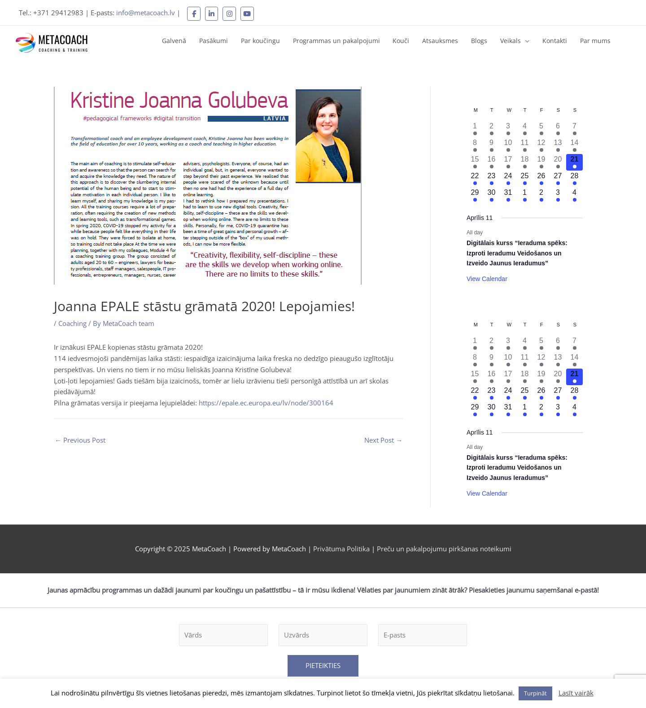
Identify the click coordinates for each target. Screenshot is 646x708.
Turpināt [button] (535, 693)
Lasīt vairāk (576, 692)
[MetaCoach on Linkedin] (212, 13)
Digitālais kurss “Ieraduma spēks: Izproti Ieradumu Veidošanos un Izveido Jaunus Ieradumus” (517, 251)
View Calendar (487, 277)
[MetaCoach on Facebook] (194, 13)
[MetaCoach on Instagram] (230, 13)
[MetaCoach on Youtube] (248, 13)
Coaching (72, 321)
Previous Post (80, 439)
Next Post (383, 439)
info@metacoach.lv (146, 12)
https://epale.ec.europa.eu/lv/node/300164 (266, 401)
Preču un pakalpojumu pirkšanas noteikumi (444, 547)
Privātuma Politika (342, 547)
